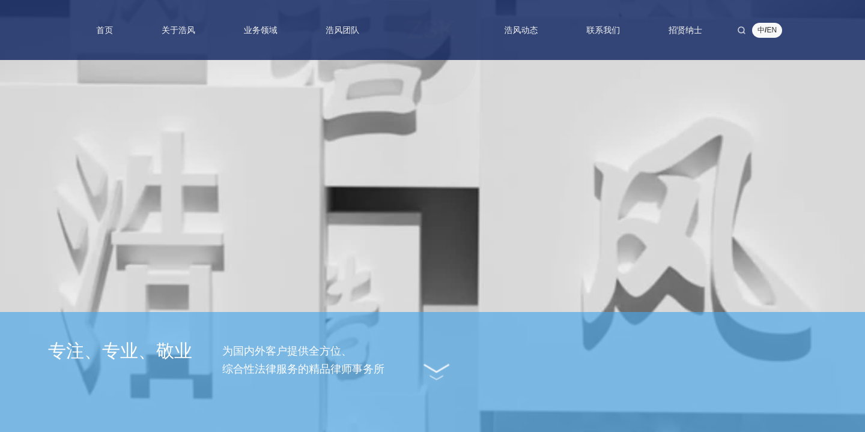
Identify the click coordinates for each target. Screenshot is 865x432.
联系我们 (603, 30)
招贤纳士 (685, 30)
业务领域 (261, 30)
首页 (104, 30)
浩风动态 (521, 30)
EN (771, 30)
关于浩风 (178, 30)
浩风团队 (342, 30)
